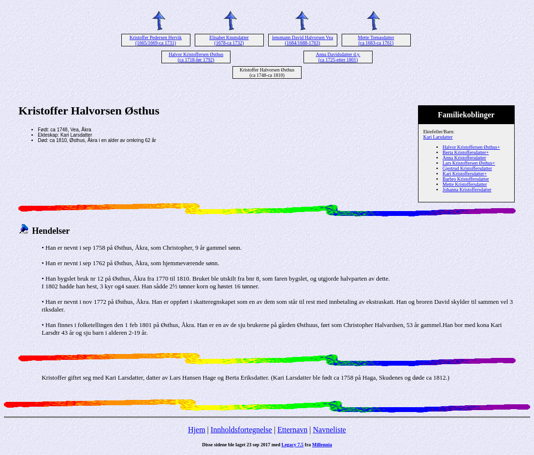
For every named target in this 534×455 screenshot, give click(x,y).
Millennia (322, 444)
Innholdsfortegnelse (241, 430)
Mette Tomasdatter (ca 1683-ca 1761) (376, 40)
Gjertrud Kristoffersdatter (467, 168)
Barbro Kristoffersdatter (466, 179)
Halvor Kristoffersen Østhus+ (471, 147)
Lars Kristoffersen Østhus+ (469, 163)
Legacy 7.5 (293, 444)
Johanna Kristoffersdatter (467, 189)
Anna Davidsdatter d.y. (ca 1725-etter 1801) (338, 57)
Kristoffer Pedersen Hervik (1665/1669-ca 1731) (156, 40)
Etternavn (292, 430)
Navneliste (329, 430)
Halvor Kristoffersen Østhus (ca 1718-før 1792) (196, 57)
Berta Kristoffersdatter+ (466, 152)
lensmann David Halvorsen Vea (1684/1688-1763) (302, 40)
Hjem (196, 430)
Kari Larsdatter (438, 137)
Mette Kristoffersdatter (465, 184)
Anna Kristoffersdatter (464, 157)
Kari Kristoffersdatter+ (465, 173)
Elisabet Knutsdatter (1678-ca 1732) (228, 40)
